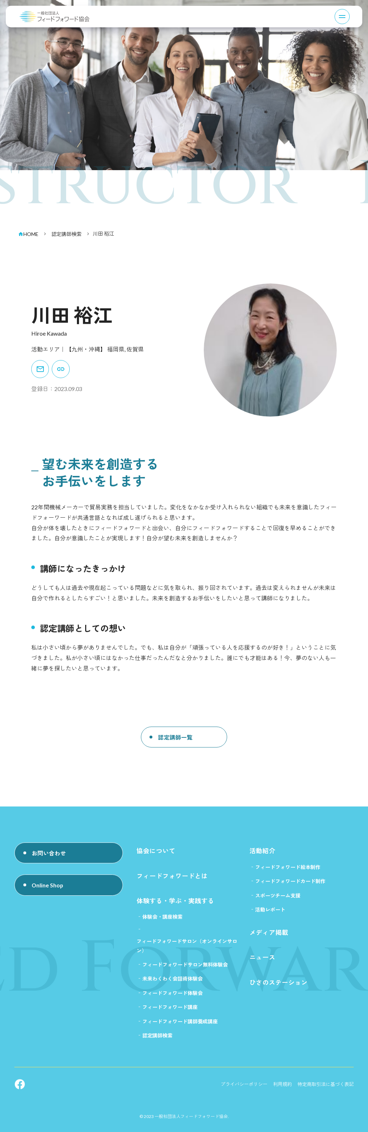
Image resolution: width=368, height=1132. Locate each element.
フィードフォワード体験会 (172, 999)
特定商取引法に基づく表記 (323, 1091)
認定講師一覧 (175, 748)
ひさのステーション (278, 988)
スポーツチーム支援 (277, 899)
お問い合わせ (49, 856)
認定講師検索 (157, 1042)
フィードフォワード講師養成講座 (180, 1028)
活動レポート (270, 914)
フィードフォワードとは (172, 879)
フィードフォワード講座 (170, 1013)
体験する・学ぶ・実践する (175, 905)
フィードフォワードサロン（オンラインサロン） (187, 950)
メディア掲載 (268, 937)
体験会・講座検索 (162, 921)
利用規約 (277, 1091)
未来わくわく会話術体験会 (172, 984)
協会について (156, 854)
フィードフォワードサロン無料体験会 (185, 970)
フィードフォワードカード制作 (290, 885)
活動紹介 (262, 854)
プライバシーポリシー (236, 1091)
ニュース (262, 963)
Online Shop (48, 889)
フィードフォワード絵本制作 (288, 870)
